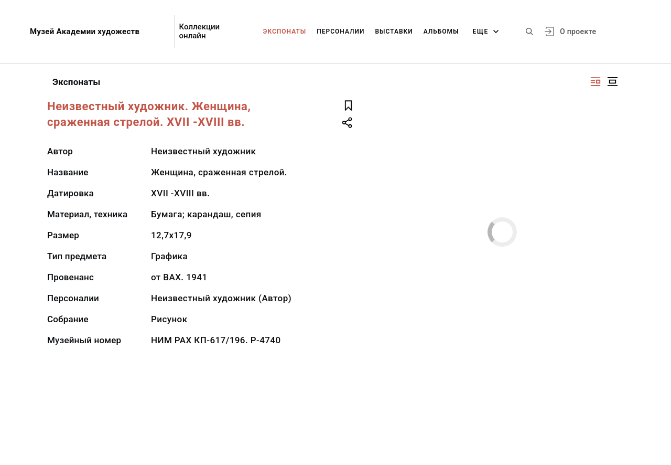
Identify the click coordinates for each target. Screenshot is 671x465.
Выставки (394, 31)
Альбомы (441, 31)
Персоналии (340, 31)
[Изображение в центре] (612, 81)
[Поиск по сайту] (529, 31)
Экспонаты (285, 31)
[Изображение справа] (595, 81)
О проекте (578, 31)
